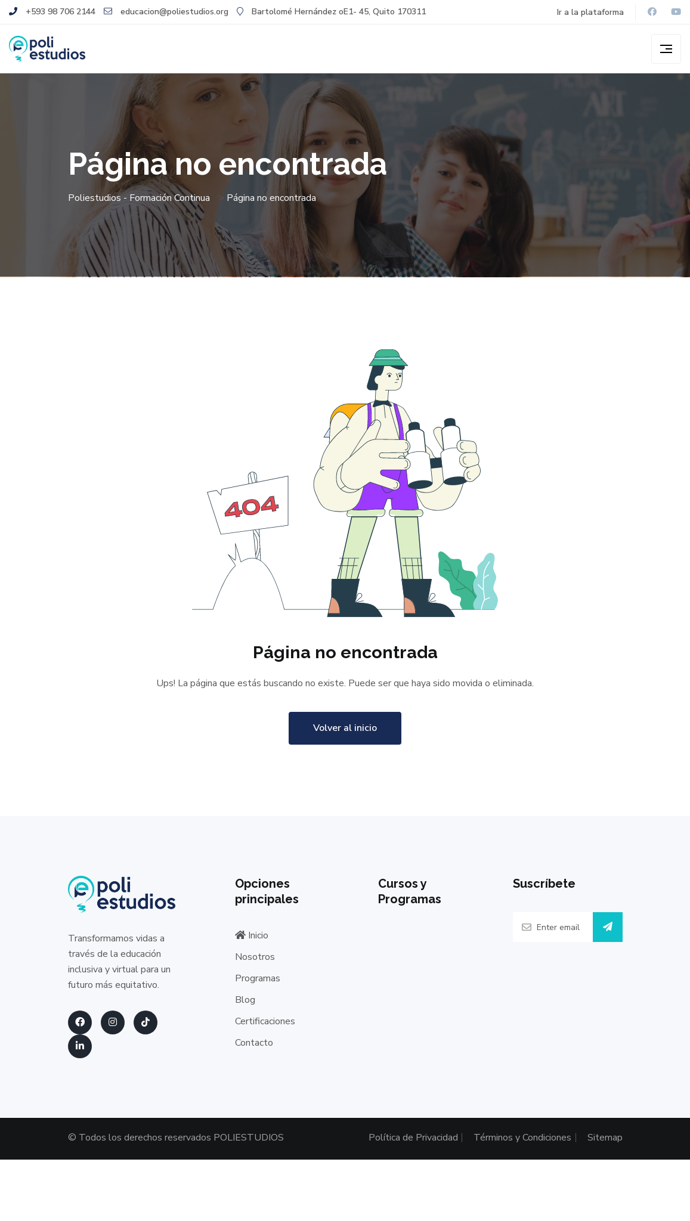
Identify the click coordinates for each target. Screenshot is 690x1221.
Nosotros (255, 964)
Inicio (251, 943)
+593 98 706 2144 (52, 11)
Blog (245, 1007)
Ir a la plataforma (590, 12)
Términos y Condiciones (490, 1142)
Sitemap (605, 1137)
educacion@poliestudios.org (166, 11)
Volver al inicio (345, 735)
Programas (257, 986)
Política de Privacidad (376, 1142)
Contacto (254, 1050)
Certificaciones (265, 1029)
